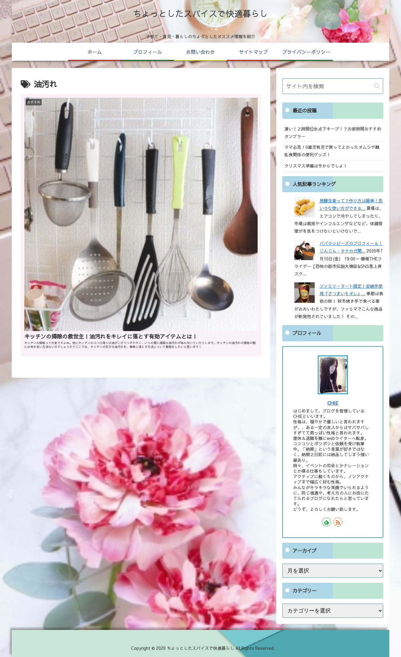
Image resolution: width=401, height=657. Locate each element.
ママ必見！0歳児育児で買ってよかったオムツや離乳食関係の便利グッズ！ (331, 151)
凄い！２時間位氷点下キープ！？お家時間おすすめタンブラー (332, 132)
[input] (332, 86)
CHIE (332, 403)
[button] (377, 86)
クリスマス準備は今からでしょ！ (315, 166)
